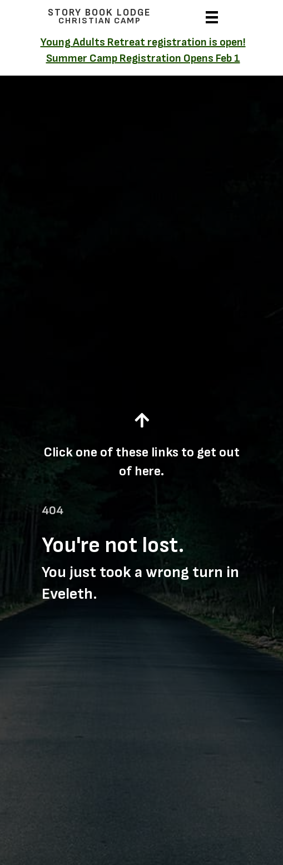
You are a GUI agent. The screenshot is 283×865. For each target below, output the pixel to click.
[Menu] (212, 16)
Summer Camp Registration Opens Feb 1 (143, 58)
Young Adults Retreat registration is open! (143, 42)
